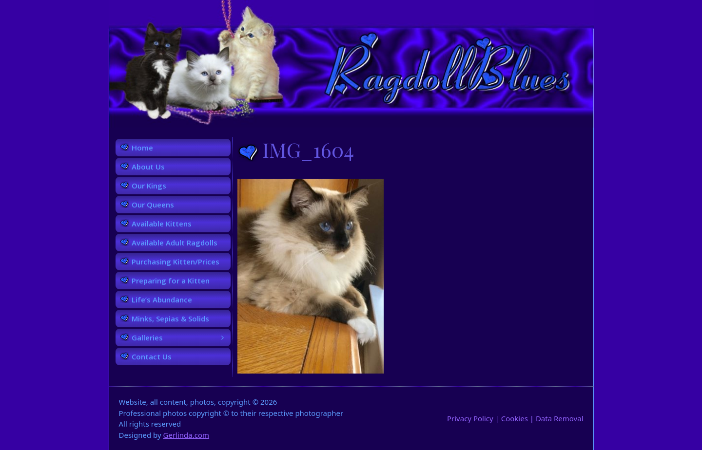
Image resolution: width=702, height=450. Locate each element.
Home (142, 147)
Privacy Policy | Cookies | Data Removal (515, 418)
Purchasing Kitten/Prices (175, 261)
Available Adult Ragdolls (174, 242)
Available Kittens (162, 223)
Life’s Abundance (162, 299)
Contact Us (152, 356)
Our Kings (149, 185)
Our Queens (153, 204)
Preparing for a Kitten (171, 280)
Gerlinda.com (186, 435)
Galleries (181, 337)
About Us (148, 166)
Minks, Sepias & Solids (170, 318)
